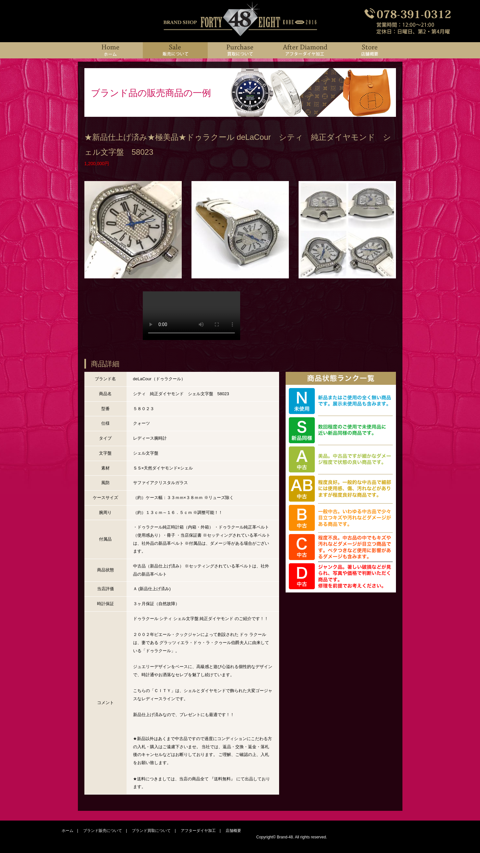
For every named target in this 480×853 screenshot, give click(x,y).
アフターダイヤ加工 (198, 830)
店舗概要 (233, 830)
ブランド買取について (151, 830)
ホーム (67, 830)
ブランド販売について (102, 830)
